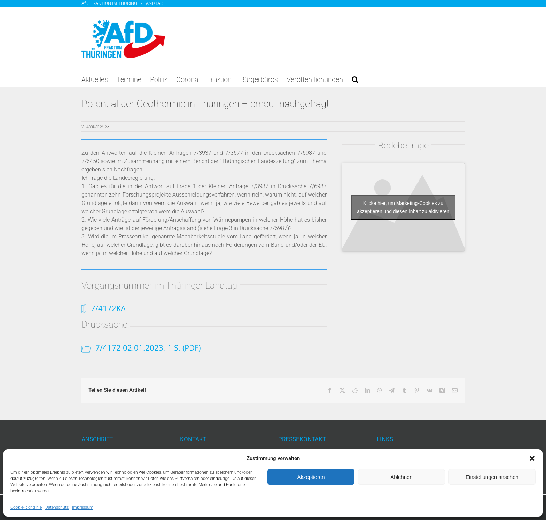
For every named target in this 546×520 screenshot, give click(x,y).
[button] (532, 458)
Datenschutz (57, 507)
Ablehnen (401, 477)
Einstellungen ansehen (492, 477)
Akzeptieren (311, 477)
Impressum (82, 507)
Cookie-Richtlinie (26, 507)
